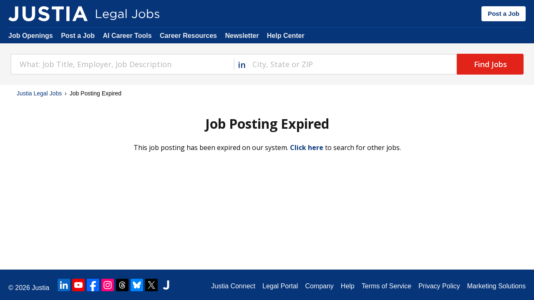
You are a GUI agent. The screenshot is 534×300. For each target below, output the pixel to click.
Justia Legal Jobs (39, 93)
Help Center (286, 35)
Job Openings (30, 35)
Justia (40, 287)
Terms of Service (386, 286)
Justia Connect (233, 286)
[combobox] (122, 64)
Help (348, 286)
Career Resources (188, 35)
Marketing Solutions (496, 286)
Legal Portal (280, 286)
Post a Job (503, 13)
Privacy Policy (439, 286)
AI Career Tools (127, 35)
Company (319, 286)
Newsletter (242, 35)
